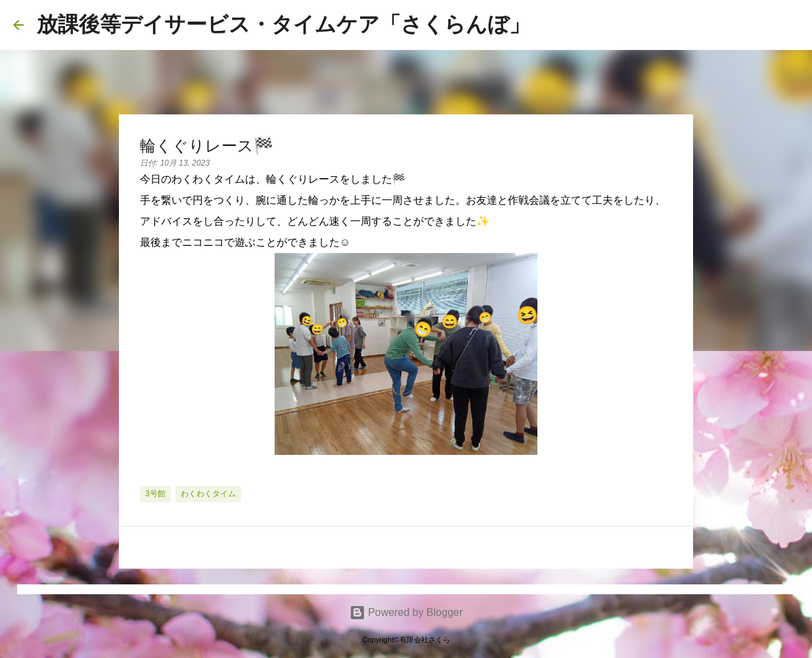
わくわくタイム (208, 493)
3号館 (155, 493)
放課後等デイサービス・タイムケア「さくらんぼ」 (283, 24)
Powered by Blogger (406, 612)
